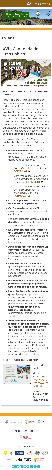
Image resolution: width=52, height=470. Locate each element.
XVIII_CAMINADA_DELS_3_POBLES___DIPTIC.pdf (41, 381)
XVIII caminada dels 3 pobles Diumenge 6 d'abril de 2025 (16, 15)
